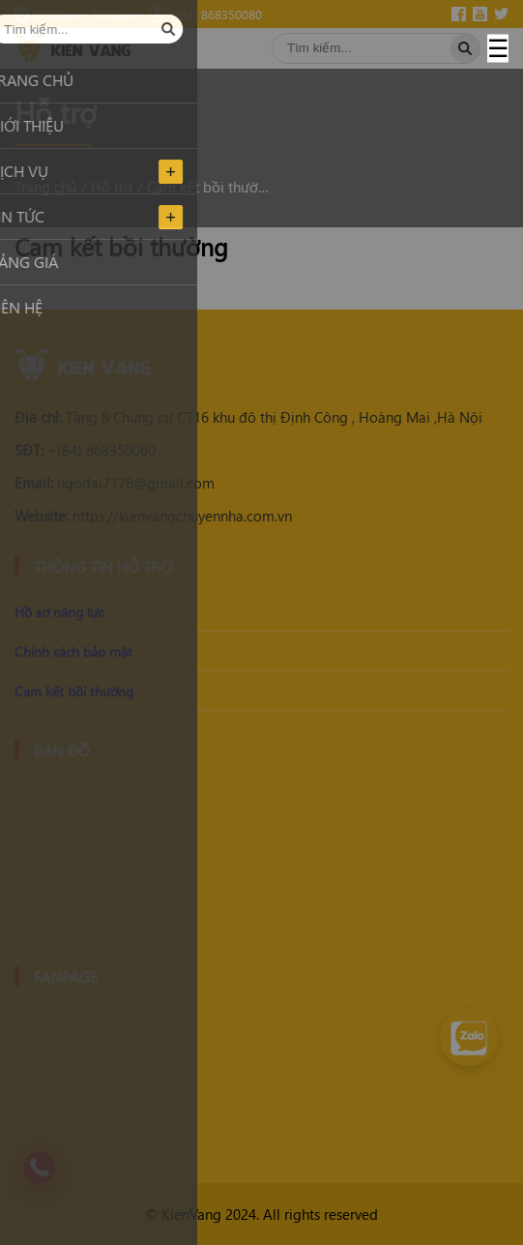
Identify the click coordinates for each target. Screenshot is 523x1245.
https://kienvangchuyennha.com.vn (153, 515)
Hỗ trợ (111, 186)
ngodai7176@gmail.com (115, 482)
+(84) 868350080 (85, 449)
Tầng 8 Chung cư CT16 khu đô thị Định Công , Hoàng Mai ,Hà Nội (248, 417)
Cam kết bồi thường (209, 186)
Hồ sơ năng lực (59, 612)
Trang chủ (45, 186)
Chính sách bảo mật (73, 651)
